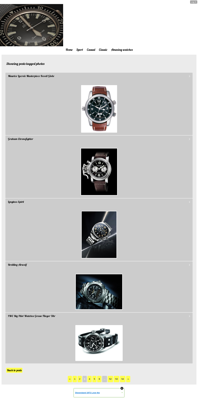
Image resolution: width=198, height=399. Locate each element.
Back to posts (14, 370)
